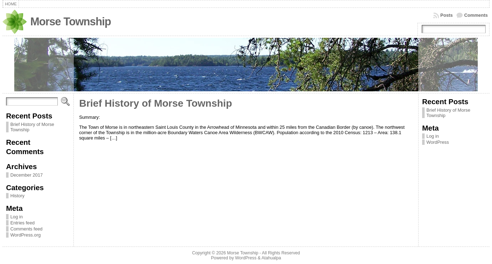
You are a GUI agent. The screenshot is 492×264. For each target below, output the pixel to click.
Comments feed (26, 229)
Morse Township (70, 21)
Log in (16, 216)
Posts (446, 15)
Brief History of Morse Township (155, 103)
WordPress (437, 142)
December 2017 (26, 175)
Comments (476, 15)
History (17, 195)
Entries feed (22, 222)
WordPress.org (25, 235)
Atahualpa (271, 257)
